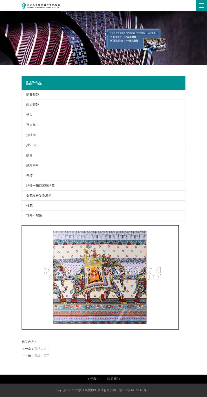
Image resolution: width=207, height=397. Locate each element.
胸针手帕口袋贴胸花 (38, 185)
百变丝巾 (30, 125)
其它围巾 (30, 145)
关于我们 (93, 379)
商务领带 (30, 95)
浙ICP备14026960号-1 (134, 390)
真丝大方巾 (42, 348)
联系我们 (113, 379)
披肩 (27, 155)
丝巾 (27, 115)
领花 (27, 206)
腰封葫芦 (30, 165)
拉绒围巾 (30, 135)
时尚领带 (30, 105)
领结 (27, 175)
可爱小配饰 (32, 216)
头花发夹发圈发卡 (36, 196)
